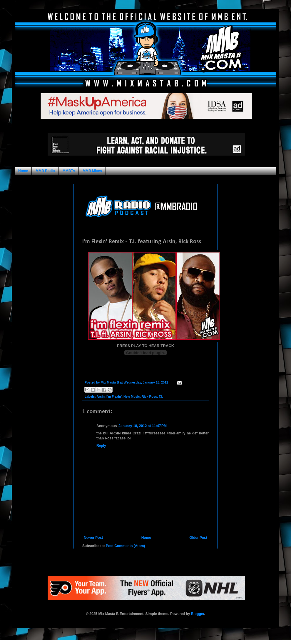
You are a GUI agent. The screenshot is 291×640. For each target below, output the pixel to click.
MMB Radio (45, 171)
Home (23, 171)
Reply (101, 446)
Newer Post (93, 538)
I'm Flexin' (114, 396)
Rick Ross (149, 396)
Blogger (197, 614)
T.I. (161, 396)
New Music (131, 396)
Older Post (198, 538)
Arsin (100, 396)
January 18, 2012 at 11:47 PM (142, 426)
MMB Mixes (92, 171)
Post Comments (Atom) (125, 546)
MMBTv (69, 171)
